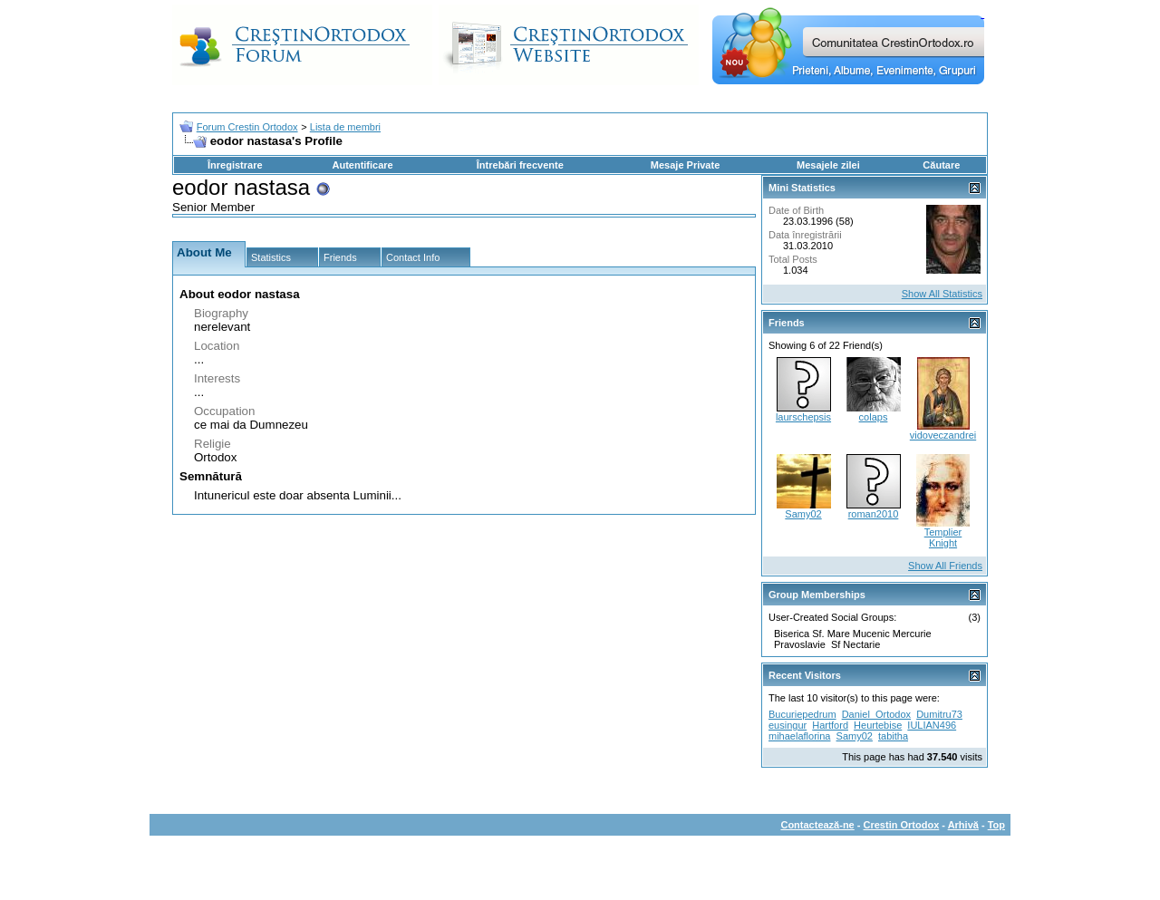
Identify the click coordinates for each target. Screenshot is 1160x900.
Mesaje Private (685, 165)
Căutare (941, 165)
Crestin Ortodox (902, 824)
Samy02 (803, 513)
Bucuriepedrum (802, 714)
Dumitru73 (939, 714)
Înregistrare (235, 165)
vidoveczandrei (943, 435)
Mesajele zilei (828, 165)
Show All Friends (945, 565)
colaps (873, 416)
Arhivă (963, 824)
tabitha (893, 736)
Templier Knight (943, 537)
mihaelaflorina (799, 736)
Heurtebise (878, 725)
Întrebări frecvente (520, 165)
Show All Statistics (942, 293)
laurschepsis (803, 416)
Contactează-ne (817, 824)
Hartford (830, 725)
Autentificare (362, 165)
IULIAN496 (931, 725)
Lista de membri (345, 126)
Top (996, 824)
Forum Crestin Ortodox (247, 126)
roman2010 (873, 513)
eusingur (787, 725)
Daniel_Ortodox (876, 714)
